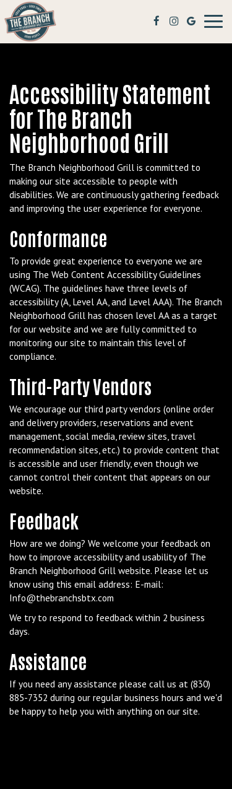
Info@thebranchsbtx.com (61, 597)
